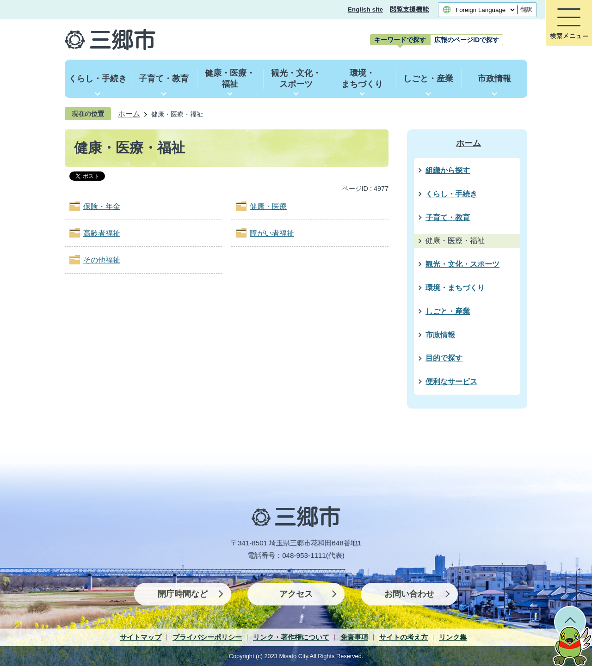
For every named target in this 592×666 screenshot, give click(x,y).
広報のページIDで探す (466, 39)
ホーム (129, 114)
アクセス (296, 594)
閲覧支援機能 (409, 9)
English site (365, 9)
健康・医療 (268, 206)
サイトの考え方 (403, 637)
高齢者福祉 (101, 233)
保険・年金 (101, 206)
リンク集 (453, 637)
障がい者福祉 (272, 233)
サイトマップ (140, 637)
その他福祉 (101, 260)
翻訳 (526, 9)
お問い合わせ (409, 594)
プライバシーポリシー (207, 637)
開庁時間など (183, 594)
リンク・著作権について (291, 637)
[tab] (400, 40)
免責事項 (354, 637)
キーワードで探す (400, 39)
